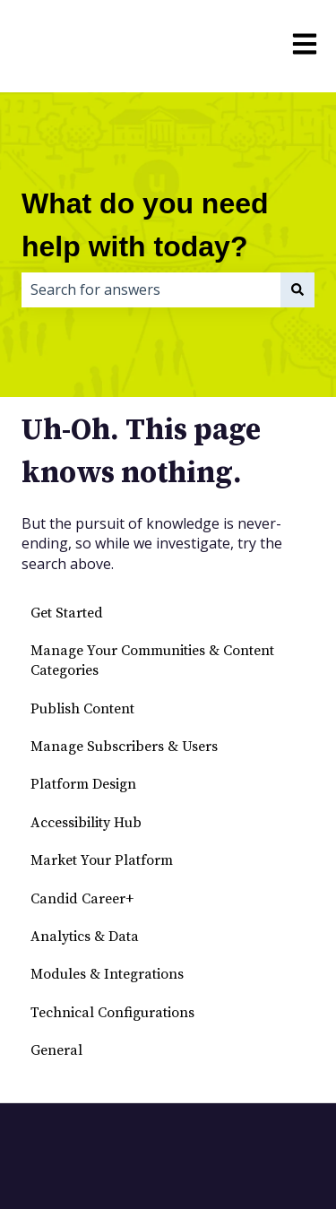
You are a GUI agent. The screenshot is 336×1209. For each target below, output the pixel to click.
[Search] (297, 289)
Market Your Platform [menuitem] (101, 860)
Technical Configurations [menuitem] (112, 1013)
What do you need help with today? (145, 225)
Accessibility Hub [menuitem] (86, 823)
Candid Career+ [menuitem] (82, 899)
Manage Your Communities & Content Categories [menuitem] (152, 660)
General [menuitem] (56, 1050)
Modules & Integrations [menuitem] (107, 974)
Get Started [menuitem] (66, 613)
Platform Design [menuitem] (83, 784)
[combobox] (151, 289)
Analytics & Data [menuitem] (84, 937)
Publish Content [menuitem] (82, 709)
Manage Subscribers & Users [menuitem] (124, 747)
